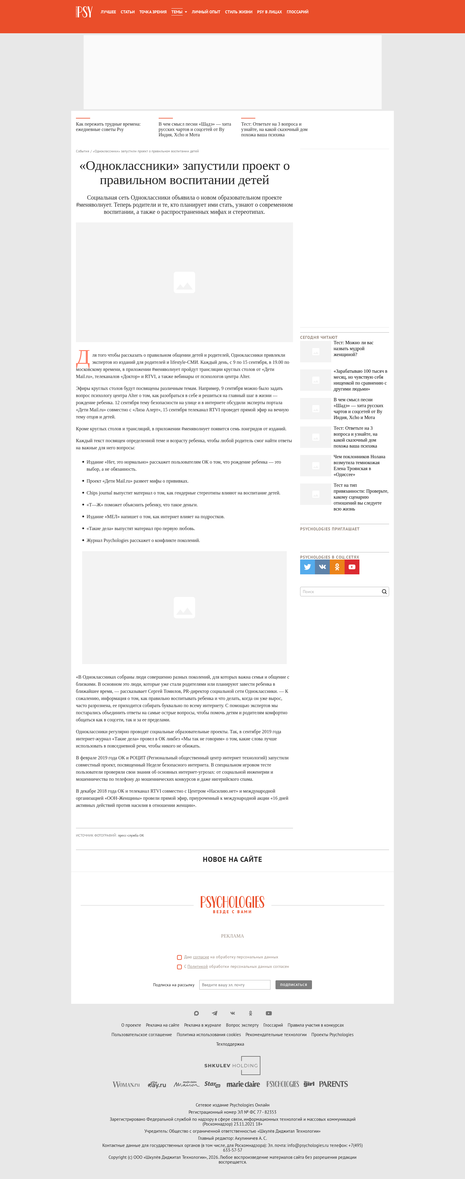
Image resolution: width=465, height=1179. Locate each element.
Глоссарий (297, 12)
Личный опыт (206, 12)
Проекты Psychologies (332, 1035)
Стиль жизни (238, 12)
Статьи (128, 12)
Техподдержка (230, 1044)
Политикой (197, 966)
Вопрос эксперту (242, 1025)
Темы (176, 12)
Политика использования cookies (209, 1035)
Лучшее (108, 12)
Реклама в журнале (202, 1025)
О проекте (131, 1025)
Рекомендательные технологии (276, 1035)
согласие (201, 957)
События (82, 151)
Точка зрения (153, 12)
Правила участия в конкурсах (316, 1025)
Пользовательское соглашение (142, 1035)
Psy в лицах (269, 12)
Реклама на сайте (162, 1025)
